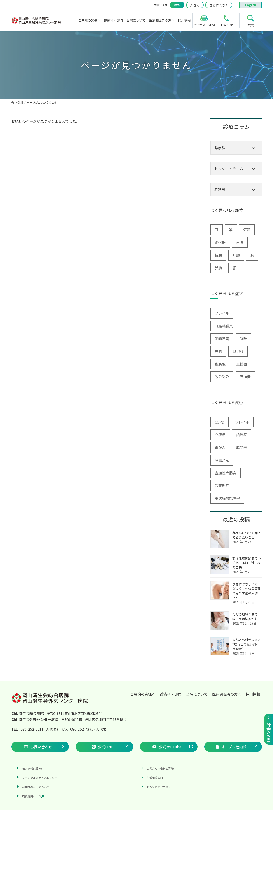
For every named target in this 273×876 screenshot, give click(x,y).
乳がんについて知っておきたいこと (246, 534)
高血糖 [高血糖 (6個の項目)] (245, 376)
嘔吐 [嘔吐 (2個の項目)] (243, 338)
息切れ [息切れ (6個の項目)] (238, 351)
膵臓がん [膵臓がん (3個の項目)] (222, 460)
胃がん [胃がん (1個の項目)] (220, 447)
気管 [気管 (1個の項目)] (246, 229)
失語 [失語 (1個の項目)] (218, 351)
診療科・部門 (171, 694)
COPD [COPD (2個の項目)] (219, 422)
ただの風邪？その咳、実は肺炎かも (245, 616)
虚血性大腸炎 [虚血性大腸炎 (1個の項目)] (225, 473)
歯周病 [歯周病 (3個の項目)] (241, 434)
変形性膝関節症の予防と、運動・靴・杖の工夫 (246, 563)
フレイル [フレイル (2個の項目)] (222, 313)
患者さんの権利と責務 (160, 768)
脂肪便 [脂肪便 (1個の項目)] (220, 364)
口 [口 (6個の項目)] (216, 229)
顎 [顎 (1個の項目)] (234, 268)
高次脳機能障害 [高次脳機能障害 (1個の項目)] (227, 498)
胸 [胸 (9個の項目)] (252, 255)
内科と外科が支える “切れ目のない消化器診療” (246, 644)
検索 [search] (250, 25)
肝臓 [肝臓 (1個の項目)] (236, 255)
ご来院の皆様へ (142, 694)
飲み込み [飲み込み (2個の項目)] (222, 376)
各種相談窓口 (155, 777)
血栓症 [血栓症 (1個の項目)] (241, 364)
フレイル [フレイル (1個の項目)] (242, 422)
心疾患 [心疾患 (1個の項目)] (220, 434)
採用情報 (253, 694)
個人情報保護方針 (33, 768)
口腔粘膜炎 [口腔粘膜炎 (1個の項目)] (224, 326)
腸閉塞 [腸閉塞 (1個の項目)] (241, 447)
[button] (40, 747)
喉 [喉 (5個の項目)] (231, 229)
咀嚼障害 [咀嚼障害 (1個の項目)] (222, 338)
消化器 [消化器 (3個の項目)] (220, 242)
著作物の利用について (35, 787)
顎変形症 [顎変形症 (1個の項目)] (222, 485)
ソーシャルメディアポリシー (39, 777)
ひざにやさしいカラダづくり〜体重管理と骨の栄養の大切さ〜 (246, 591)
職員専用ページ (33, 796)
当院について (197, 694)
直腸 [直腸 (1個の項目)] (239, 242)
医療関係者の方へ (226, 694)
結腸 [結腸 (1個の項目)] (218, 255)
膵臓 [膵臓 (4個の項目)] (218, 268)
